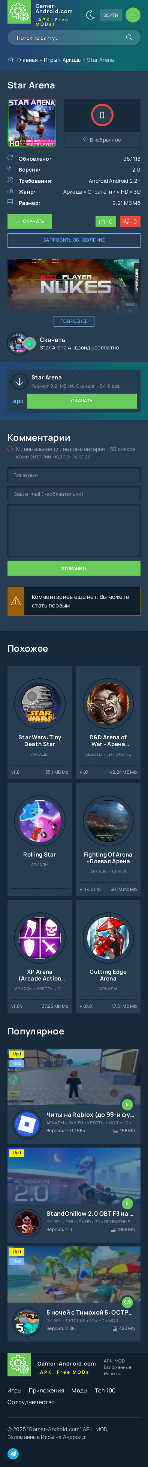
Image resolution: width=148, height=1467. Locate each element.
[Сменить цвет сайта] (90, 15)
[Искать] (129, 37)
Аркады (72, 59)
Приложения (46, 1390)
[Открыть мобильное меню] (133, 14)
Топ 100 (105, 1390)
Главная (27, 59)
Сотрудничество (31, 1402)
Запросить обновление (74, 240)
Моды (79, 1390)
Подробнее (74, 321)
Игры (50, 59)
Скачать (33, 221)
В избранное (105, 139)
